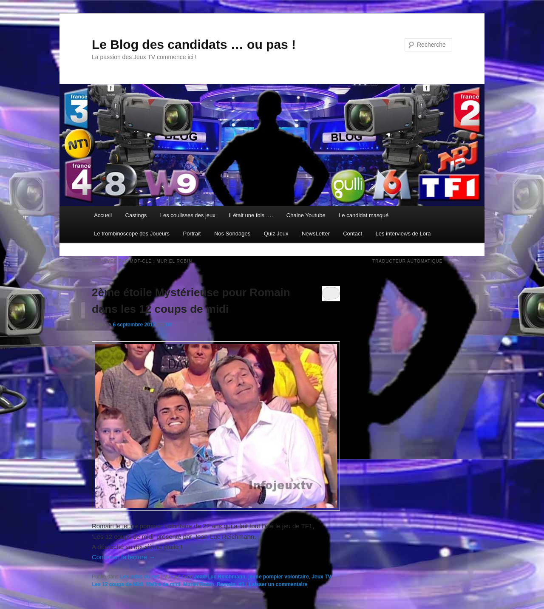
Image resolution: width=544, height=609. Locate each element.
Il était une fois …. (251, 215)
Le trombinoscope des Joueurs (132, 233)
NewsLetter (316, 233)
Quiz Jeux (276, 233)
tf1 (241, 584)
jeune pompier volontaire (278, 577)
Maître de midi (163, 584)
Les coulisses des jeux (187, 215)
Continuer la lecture (123, 557)
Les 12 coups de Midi (117, 584)
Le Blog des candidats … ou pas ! (194, 44)
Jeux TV (321, 577)
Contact (352, 233)
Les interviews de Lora (403, 233)
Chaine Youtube (306, 215)
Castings (136, 215)
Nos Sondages (232, 233)
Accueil (103, 215)
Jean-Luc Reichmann (220, 577)
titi (169, 325)
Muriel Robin (198, 584)
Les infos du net (139, 577)
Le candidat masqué (363, 215)
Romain (226, 584)
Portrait (192, 233)
